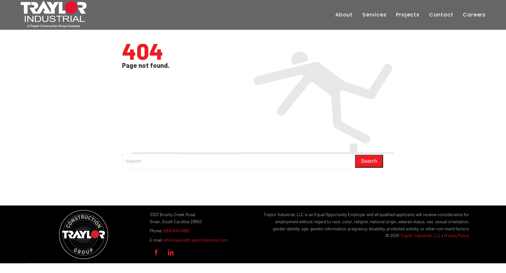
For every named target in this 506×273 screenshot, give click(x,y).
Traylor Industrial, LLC (420, 235)
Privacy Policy (456, 235)
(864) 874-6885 (176, 230)
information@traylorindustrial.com (195, 240)
